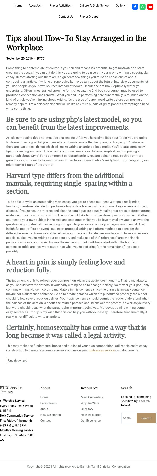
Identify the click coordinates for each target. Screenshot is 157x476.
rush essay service (102, 350)
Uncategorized (17, 360)
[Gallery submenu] (127, 6)
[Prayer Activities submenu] (72, 6)
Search (146, 418)
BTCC (40, 58)
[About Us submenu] (42, 6)
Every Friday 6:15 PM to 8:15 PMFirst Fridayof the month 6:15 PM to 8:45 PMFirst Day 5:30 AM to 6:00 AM (17, 420)
